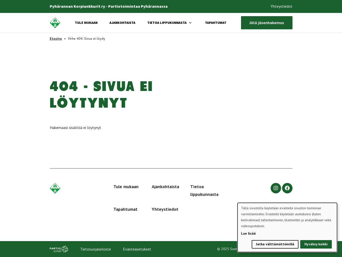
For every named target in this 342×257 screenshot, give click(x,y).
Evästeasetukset (137, 249)
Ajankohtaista (122, 22)
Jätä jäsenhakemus (266, 22)
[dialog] (287, 227)
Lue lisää (248, 233)
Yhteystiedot (282, 6)
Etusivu (56, 38)
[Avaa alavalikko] (190, 22)
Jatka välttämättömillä (275, 244)
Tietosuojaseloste (95, 249)
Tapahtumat (215, 22)
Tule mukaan (86, 22)
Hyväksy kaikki (316, 244)
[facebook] (287, 188)
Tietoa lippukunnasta (167, 22)
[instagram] (276, 188)
